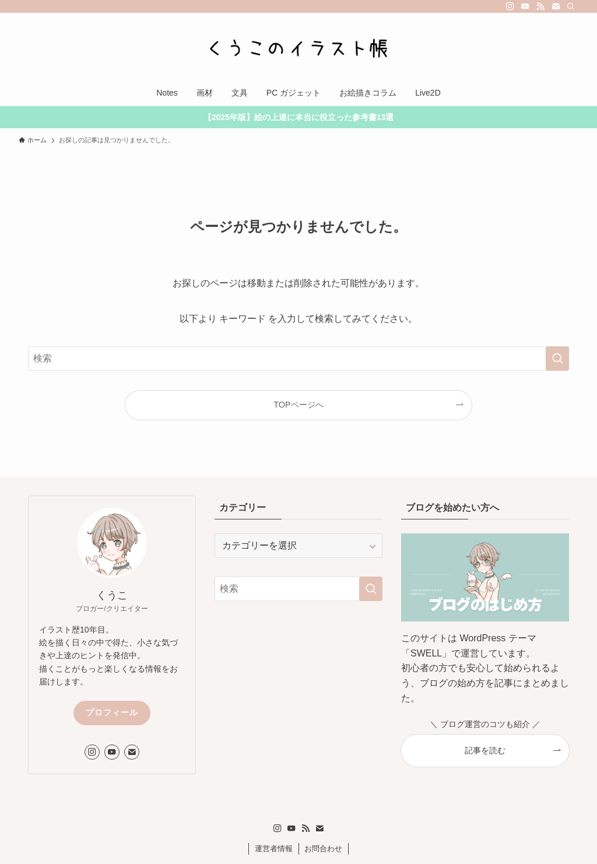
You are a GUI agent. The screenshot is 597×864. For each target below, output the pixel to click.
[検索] (570, 6)
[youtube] (525, 6)
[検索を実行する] (557, 358)
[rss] (540, 6)
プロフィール (112, 712)
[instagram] (510, 6)
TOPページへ (298, 404)
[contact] (555, 6)
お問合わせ (323, 848)
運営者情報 (274, 848)
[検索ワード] (298, 358)
